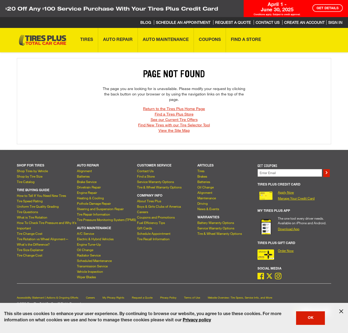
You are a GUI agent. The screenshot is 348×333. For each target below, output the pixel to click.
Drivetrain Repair (89, 187)
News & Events (208, 209)
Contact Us (145, 171)
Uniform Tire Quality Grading (38, 206)
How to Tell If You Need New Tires (41, 195)
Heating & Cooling (90, 198)
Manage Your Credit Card (296, 198)
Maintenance (206, 198)
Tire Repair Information (93, 214)
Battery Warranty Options (215, 222)
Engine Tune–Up (89, 244)
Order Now (286, 250)
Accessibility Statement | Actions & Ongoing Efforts (47, 297)
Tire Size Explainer (30, 250)
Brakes (202, 176)
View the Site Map (174, 130)
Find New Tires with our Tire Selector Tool (174, 125)
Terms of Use (192, 297)
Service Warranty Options (155, 182)
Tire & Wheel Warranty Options (159, 187)
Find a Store (146, 176)
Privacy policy (197, 320)
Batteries (83, 176)
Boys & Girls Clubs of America (159, 206)
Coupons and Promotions (156, 217)
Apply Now (286, 192)
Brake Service (87, 182)
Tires (200, 171)
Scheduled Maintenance (94, 260)
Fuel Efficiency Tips (151, 222)
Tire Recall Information (153, 239)
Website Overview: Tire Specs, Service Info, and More (240, 297)
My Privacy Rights (113, 297)
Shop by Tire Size (29, 176)
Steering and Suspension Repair (100, 209)
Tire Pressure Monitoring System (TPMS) (106, 219)
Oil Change (85, 250)
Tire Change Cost (29, 233)
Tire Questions (27, 212)
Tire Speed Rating (30, 201)
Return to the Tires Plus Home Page (174, 108)
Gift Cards (144, 228)
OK (310, 318)
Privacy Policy (168, 297)
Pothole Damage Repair (94, 203)
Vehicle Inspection (90, 271)
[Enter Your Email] (289, 173)
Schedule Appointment (153, 233)
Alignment (84, 171)
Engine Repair (87, 192)
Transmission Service (92, 266)
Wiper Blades (86, 277)
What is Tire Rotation (32, 217)
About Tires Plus (149, 201)
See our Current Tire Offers (174, 119)
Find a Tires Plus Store (174, 114)
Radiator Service (89, 255)
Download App (288, 229)
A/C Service (85, 233)
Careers (142, 212)
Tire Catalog (26, 182)
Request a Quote (142, 297)
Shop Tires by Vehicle (32, 171)
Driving (202, 203)
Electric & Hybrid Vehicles (95, 239)
